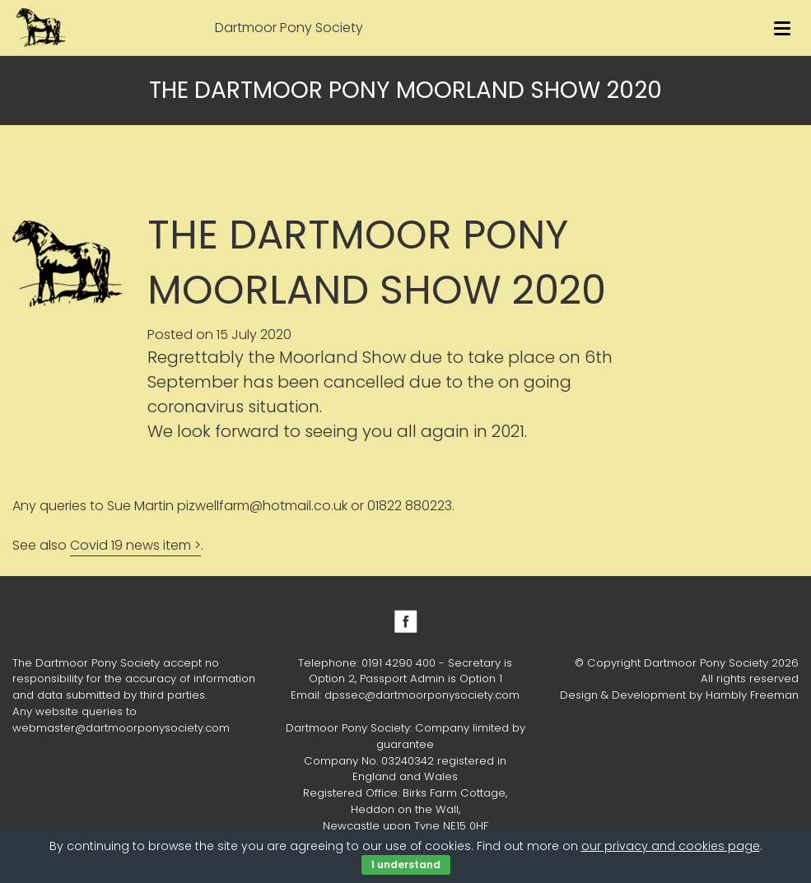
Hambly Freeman (752, 695)
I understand (405, 864)
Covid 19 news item (130, 545)
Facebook (406, 621)
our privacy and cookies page (670, 846)
